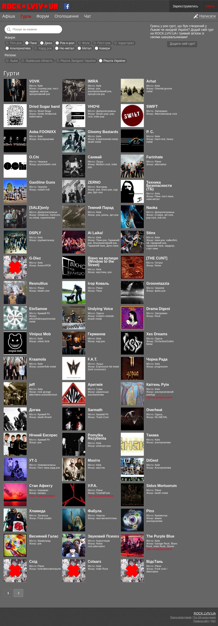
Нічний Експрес (43, 435)
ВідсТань (154, 561)
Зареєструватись (185, 6)
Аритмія (95, 385)
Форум (43, 16)
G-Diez (35, 258)
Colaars (94, 561)
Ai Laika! (95, 233)
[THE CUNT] (156, 258)
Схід (33, 561)
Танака (152, 435)
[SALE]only (39, 208)
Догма (34, 410)
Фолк (86, 43)
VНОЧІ (93, 106)
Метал (86, 48)
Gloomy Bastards (103, 132)
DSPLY (35, 233)
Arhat (151, 81)
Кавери (104, 48)
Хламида (37, 511)
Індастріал (126, 43)
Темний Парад (101, 208)
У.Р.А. (92, 486)
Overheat (154, 410)
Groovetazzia (157, 283)
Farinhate (154, 157)
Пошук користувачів (180, 617)
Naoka (151, 208)
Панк (33, 43)
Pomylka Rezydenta (97, 436)
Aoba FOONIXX (42, 132)
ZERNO (94, 182)
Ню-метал (66, 48)
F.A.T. (92, 359)
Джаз (48, 43)
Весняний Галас (44, 536)
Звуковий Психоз (103, 536)
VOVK (34, 81)
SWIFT (152, 106)
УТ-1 (33, 460)
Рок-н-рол (67, 43)
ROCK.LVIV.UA (205, 613)
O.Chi (34, 157)
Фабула (95, 511)
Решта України (114, 61)
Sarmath (95, 410)
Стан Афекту (41, 486)
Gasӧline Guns (42, 182)
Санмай (95, 157)
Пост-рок (104, 43)
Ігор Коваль (98, 283)
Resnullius (38, 283)
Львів (14, 61)
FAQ (213, 621)
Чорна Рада (156, 359)
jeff (32, 385)
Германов (96, 334)
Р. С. (150, 132)
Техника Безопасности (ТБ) (159, 185)
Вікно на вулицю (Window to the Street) (103, 261)
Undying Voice (100, 309)
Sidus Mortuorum (161, 486)
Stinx (150, 233)
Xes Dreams (156, 334)
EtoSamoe (38, 309)
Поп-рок (16, 43)
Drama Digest (158, 309)
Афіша (8, 16)
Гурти (25, 16)
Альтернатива (20, 48)
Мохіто (94, 460)
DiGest (152, 460)
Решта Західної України (78, 61)
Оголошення (66, 16)
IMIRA (93, 81)
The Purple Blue (160, 536)
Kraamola (37, 359)
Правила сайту (201, 621)
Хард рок (45, 48)
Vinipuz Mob (40, 334)
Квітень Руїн (157, 385)
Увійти (210, 6)
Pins (150, 511)
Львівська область (39, 61)
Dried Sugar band (44, 106)
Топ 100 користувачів (204, 617)
